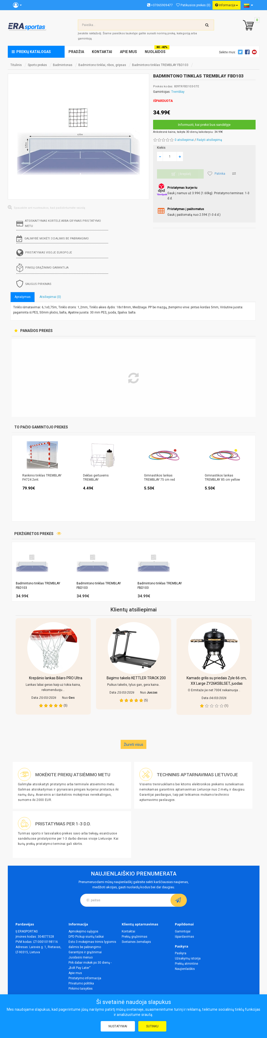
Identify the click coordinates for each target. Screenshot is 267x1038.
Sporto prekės (37, 65)
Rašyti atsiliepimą (209, 140)
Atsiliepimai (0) (50, 297)
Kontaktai (128, 931)
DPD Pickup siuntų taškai (86, 936)
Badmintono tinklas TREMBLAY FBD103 (160, 65)
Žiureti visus (133, 744)
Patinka (216, 174)
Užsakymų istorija (188, 958)
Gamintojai (182, 931)
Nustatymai (117, 1026)
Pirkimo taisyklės (81, 988)
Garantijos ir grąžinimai (85, 952)
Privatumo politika (81, 983)
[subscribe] (178, 900)
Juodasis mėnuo (81, 957)
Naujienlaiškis (185, 969)
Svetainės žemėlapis (136, 942)
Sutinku (152, 1026)
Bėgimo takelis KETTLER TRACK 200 (136, 678)
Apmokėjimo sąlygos (83, 931)
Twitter (241, 52)
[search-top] (207, 24)
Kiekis (161, 147)
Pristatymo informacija (85, 978)
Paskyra (180, 953)
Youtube (255, 52)
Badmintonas (62, 65)
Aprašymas (23, 297)
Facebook (248, 52)
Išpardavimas (184, 936)
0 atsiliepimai (184, 140)
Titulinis (16, 65)
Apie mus (75, 973)
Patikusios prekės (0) (193, 5)
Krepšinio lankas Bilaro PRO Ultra (55, 678)
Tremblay (177, 92)
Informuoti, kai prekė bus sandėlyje (204, 125)
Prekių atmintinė (186, 963)
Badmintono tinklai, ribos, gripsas (102, 65)
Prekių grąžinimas (134, 936)
